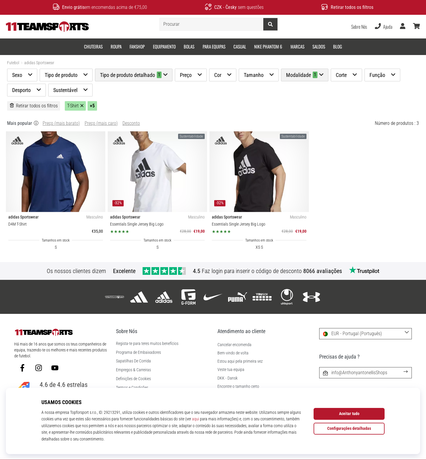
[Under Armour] (311, 297)
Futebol (13, 62)
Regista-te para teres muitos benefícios (147, 344)
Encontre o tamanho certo (238, 386)
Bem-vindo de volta (232, 353)
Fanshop (137, 46)
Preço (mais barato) (61, 123)
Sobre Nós (359, 26)
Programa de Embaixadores (138, 353)
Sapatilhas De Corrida (133, 361)
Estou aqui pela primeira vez (240, 361)
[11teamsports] (114, 297)
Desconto (131, 123)
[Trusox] (262, 297)
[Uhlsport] (287, 297)
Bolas (189, 46)
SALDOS (318, 46)
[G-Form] (188, 297)
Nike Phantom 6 (268, 46)
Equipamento (164, 46)
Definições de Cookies (133, 379)
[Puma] (237, 297)
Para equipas (214, 46)
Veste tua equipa (230, 369)
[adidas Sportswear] (163, 297)
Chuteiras (93, 46)
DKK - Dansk (227, 378)
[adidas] (139, 297)
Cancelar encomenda (234, 344)
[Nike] (213, 297)
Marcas (297, 46)
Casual (239, 46)
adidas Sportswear (39, 62)
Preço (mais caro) (101, 123)
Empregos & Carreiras (133, 370)
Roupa (116, 46)
